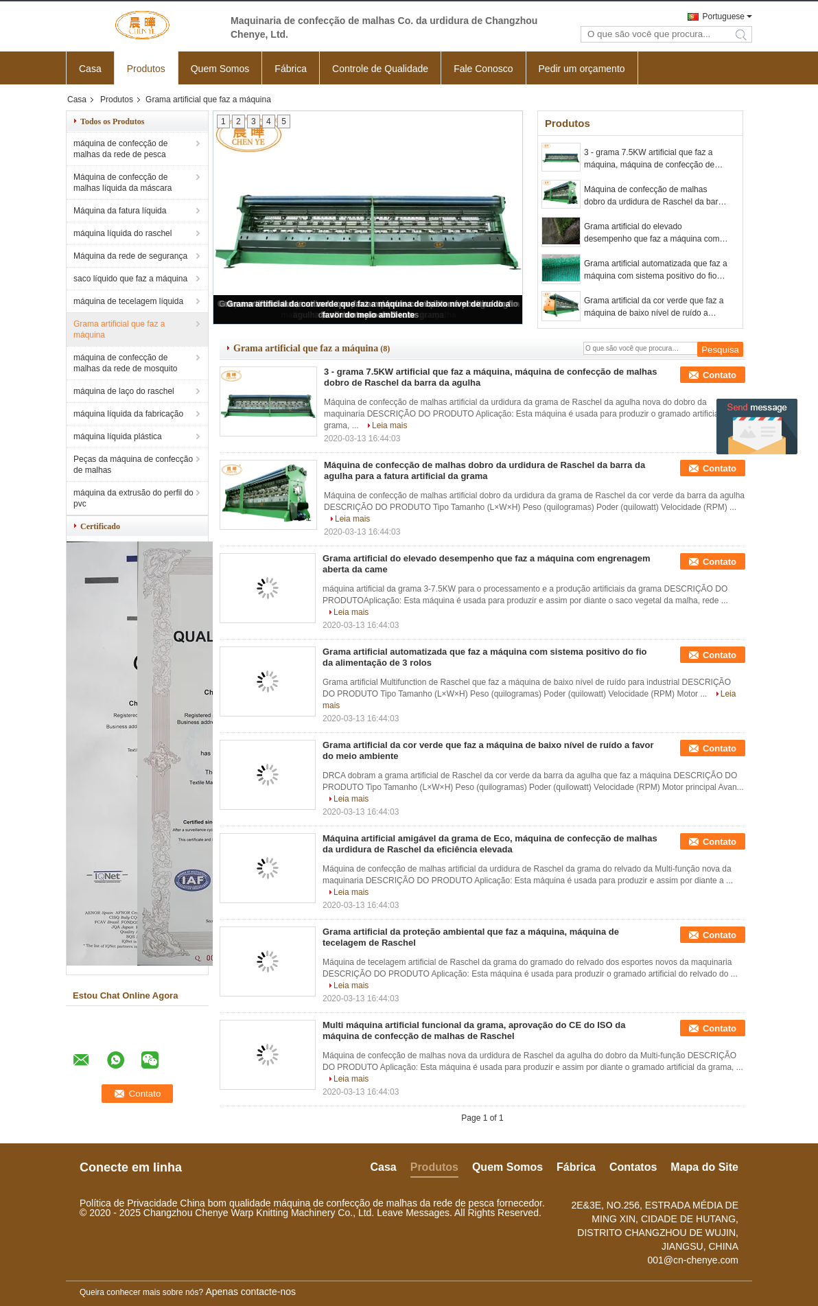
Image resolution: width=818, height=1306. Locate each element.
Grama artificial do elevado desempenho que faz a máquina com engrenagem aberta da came (651, 233)
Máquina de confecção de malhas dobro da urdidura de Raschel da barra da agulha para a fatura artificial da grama (654, 196)
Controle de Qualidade (380, 68)
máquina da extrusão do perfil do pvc (133, 498)
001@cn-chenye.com (692, 1260)
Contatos (633, 1167)
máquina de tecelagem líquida (128, 301)
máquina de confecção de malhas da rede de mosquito (125, 363)
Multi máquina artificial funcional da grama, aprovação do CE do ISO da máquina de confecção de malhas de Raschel (474, 1030)
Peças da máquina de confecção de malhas (133, 464)
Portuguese (724, 16)
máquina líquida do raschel (122, 233)
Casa (90, 68)
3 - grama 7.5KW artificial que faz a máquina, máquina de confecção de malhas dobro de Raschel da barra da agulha (653, 159)
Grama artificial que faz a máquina (119, 329)
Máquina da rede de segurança (130, 256)
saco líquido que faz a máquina (130, 278)
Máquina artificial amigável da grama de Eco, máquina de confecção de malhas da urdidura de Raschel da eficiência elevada (490, 843)
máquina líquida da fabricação (128, 414)
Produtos (146, 68)
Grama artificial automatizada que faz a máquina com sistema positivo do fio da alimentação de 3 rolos (655, 270)
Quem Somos (220, 68)
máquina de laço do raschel (123, 391)
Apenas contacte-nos (250, 1291)
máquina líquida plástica (117, 436)
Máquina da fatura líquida (119, 210)
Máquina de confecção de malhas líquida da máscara (122, 182)
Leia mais (389, 425)
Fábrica (290, 68)
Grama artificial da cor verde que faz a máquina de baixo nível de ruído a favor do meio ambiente (653, 307)
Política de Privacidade (128, 1203)
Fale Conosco (483, 68)
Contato (719, 375)
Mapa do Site (704, 1167)
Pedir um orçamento (582, 68)
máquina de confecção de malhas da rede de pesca (120, 149)
